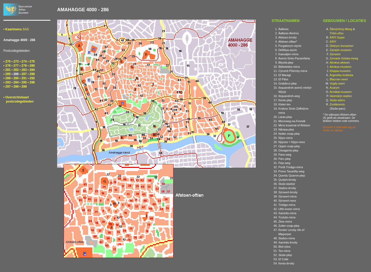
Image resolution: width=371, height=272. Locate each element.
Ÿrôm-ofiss (337, 33)
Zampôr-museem (341, 50)
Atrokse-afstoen (340, 62)
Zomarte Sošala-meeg (344, 58)
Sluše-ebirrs (337, 100)
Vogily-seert (337, 83)
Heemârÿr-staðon (341, 96)
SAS (16, 29)
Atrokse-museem (340, 66)
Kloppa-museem (340, 70)
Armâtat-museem (341, 91)
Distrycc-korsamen (342, 45)
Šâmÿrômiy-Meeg (341, 29)
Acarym (334, 87)
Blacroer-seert (339, 79)
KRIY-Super (337, 37)
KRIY (333, 41)
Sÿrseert (335, 54)
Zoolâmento (337, 104)
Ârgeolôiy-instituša (341, 75)
